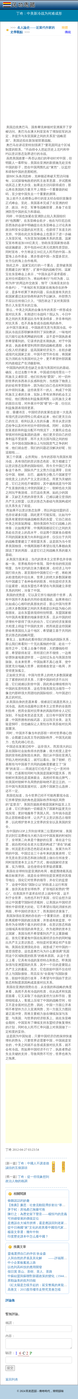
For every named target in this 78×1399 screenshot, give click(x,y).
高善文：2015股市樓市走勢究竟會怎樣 (34, 1289)
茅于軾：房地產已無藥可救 (26, 1209)
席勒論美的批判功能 (22, 1280)
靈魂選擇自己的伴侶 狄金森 (27, 1253)
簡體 (65, 27)
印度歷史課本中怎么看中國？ (28, 1236)
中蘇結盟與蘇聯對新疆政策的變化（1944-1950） (41, 1276)
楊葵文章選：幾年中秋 (23, 1232)
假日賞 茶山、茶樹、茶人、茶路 (30, 1271)
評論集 (10, 1300)
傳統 (68, 32)
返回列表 (11, 1379)
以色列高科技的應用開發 (25, 1267)
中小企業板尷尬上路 (22, 1262)
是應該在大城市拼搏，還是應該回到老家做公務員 (42, 1223)
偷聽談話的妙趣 (19, 1200)
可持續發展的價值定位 (23, 1218)
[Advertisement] (39, 77)
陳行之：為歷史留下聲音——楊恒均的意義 (37, 1214)
